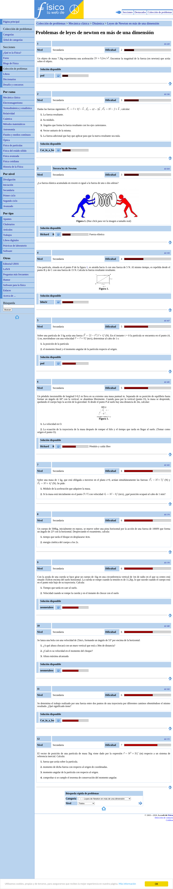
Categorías (8, 34)
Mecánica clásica (11, 97)
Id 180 (167, 626)
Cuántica (7, 118)
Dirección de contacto (164, 817)
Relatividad (9, 113)
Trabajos (7, 235)
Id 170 (167, 562)
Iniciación (8, 185)
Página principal (11, 21)
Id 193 (167, 689)
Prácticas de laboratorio (15, 245)
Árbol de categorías (13, 40)
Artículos (7, 229)
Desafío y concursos (13, 84)
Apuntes (7, 219)
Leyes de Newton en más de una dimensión (133, 23)
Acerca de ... (9, 295)
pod (42, 75)
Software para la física (14, 285)
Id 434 (167, 169)
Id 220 (167, 44)
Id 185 (167, 382)
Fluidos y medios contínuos (17, 134)
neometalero (46, 607)
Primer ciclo (9, 195)
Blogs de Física (11, 63)
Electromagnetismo (12, 102)
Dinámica (98, 23)
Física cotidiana (11, 161)
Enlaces (7, 290)
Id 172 (167, 739)
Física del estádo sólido (15, 150)
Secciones (128, 12)
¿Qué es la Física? (12, 52)
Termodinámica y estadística (17, 108)
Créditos (169, 820)
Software (7, 251)
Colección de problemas (160, 12)
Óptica (6, 140)
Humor (6, 279)
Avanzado (8, 206)
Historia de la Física (13, 166)
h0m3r (43, 302)
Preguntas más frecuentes (16, 274)
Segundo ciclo (10, 201)
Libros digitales (11, 240)
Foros (6, 58)
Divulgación (9, 179)
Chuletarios (9, 224)
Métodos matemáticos (14, 124)
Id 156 (167, 94)
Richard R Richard (46, 235)
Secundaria (8, 190)
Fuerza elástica (96, 234)
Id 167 (167, 320)
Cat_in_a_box (47, 150)
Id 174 (167, 514)
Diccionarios (9, 79)
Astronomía (9, 129)
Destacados (140, 12)
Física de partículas (12, 145)
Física (170, 815)
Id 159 (167, 253)
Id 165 (167, 465)
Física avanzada (11, 156)
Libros (6, 74)
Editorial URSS (11, 263)
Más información (134, 884)
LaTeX (6, 269)
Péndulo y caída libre (100, 446)
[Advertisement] (136, 4)
